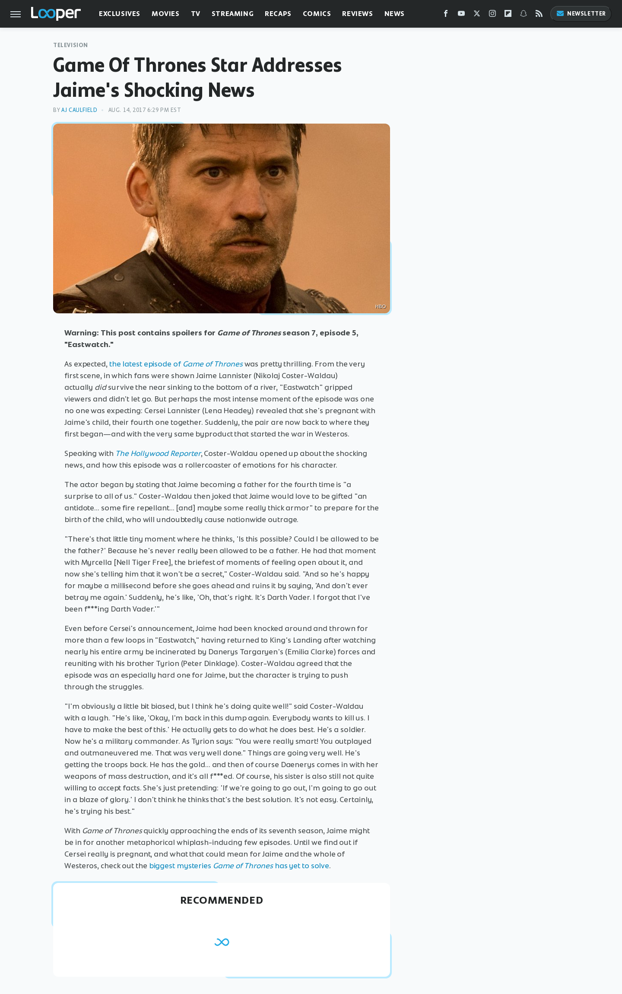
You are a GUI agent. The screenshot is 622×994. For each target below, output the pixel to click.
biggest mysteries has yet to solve (239, 865)
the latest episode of (176, 364)
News (394, 13)
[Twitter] (477, 15)
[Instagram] (492, 15)
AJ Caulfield (79, 110)
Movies (166, 13)
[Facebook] (445, 15)
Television (70, 45)
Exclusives (119, 13)
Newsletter (581, 13)
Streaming (233, 13)
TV (195, 13)
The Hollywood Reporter (158, 453)
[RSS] (539, 15)
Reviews (357, 13)
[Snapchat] (523, 15)
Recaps (278, 13)
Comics (317, 13)
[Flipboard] (508, 15)
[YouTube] (461, 15)
